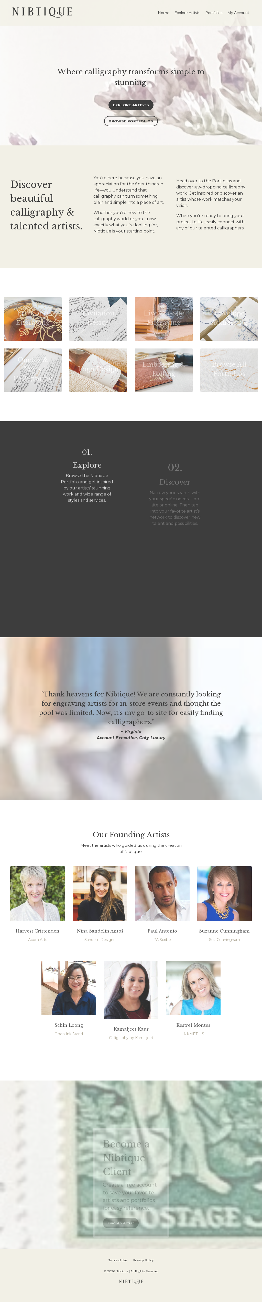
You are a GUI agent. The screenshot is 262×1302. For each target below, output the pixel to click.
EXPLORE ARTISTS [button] (131, 105)
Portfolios (213, 12)
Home (163, 12)
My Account (238, 12)
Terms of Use (117, 1269)
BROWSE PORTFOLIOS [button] (130, 121)
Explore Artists (187, 12)
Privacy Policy (143, 1269)
